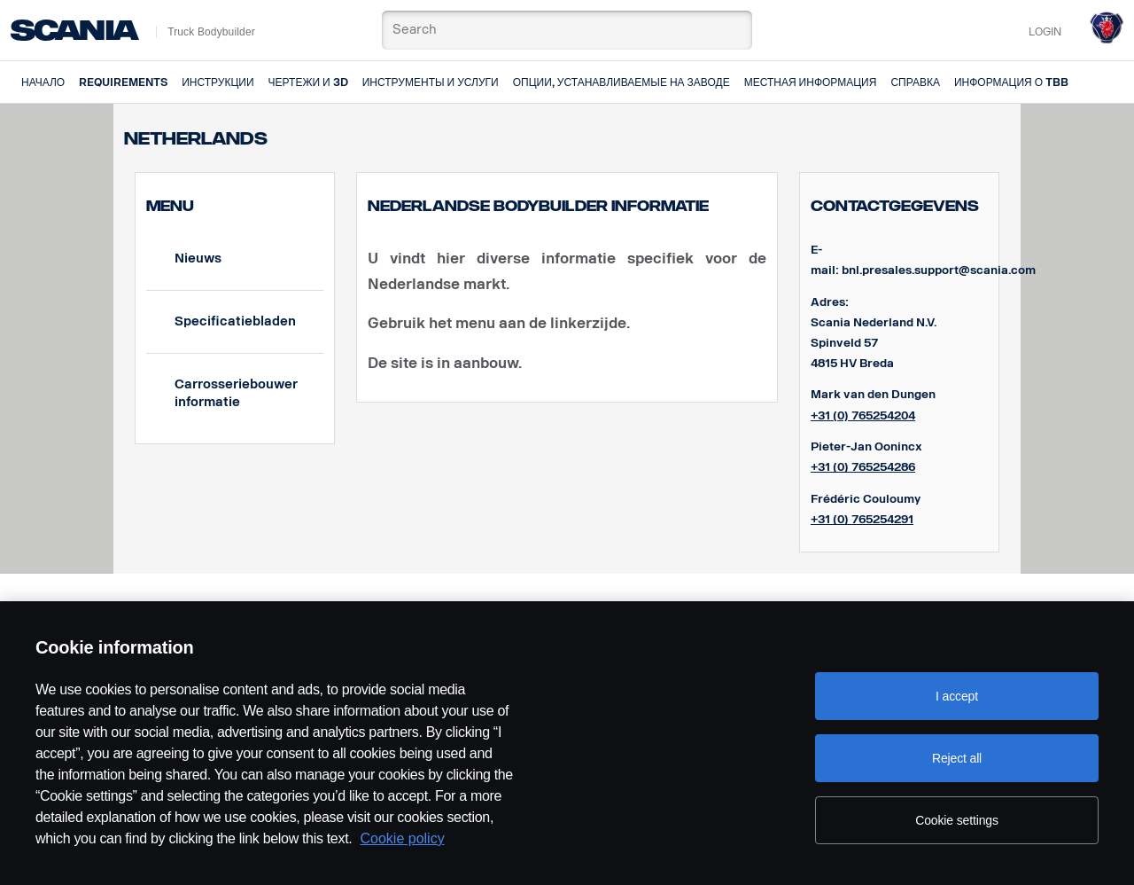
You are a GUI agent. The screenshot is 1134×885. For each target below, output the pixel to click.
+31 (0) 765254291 (862, 519)
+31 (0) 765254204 (863, 415)
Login (1045, 32)
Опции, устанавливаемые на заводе (621, 82)
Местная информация (810, 82)
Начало (43, 82)
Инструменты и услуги (430, 82)
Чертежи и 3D (308, 82)
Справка (915, 82)
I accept (957, 696)
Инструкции (217, 82)
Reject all (957, 758)
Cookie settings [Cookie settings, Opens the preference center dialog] (956, 820)
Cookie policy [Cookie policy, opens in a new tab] (403, 838)
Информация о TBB (1011, 82)
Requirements (123, 82)
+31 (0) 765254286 (863, 467)
